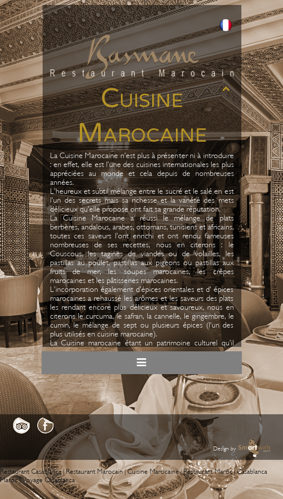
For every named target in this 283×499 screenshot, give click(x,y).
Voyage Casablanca (48, 480)
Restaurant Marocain (94, 471)
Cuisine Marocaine (153, 471)
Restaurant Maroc (207, 471)
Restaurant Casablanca (30, 471)
